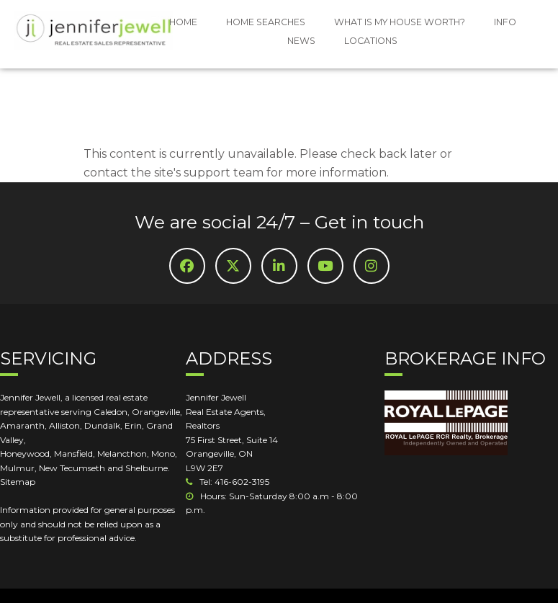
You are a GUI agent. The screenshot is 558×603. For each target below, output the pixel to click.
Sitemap (17, 481)
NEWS (301, 40)
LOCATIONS (370, 40)
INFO (505, 22)
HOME (183, 22)
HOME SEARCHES (265, 22)
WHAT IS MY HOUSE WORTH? (399, 22)
